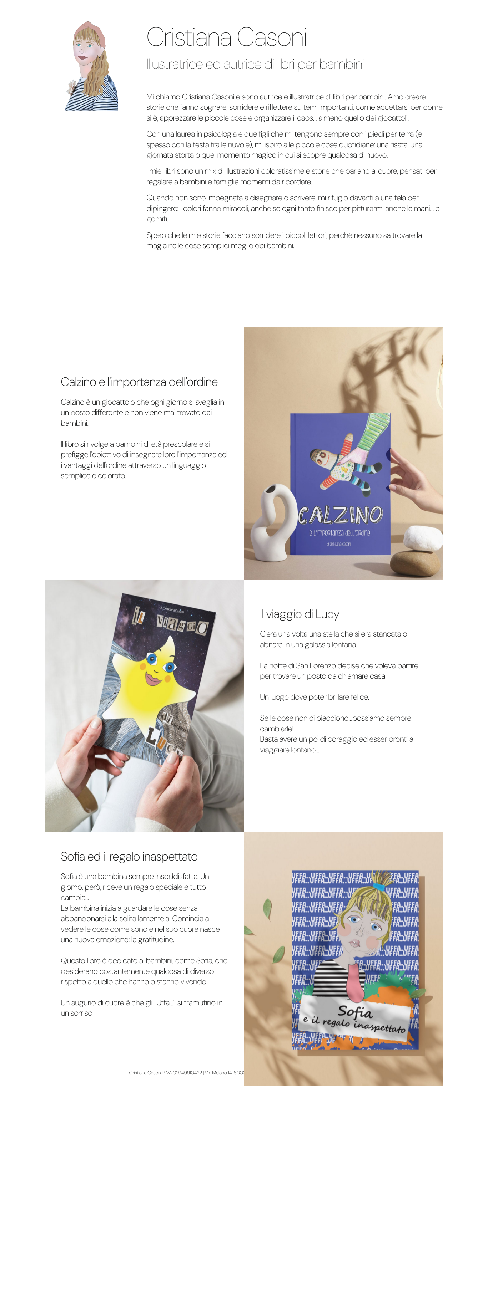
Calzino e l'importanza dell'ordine (139, 382)
